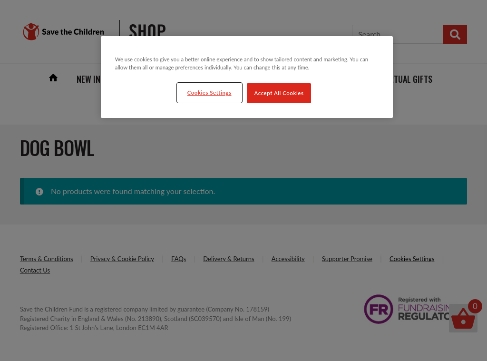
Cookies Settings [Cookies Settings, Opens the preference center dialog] (209, 92)
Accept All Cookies (279, 93)
